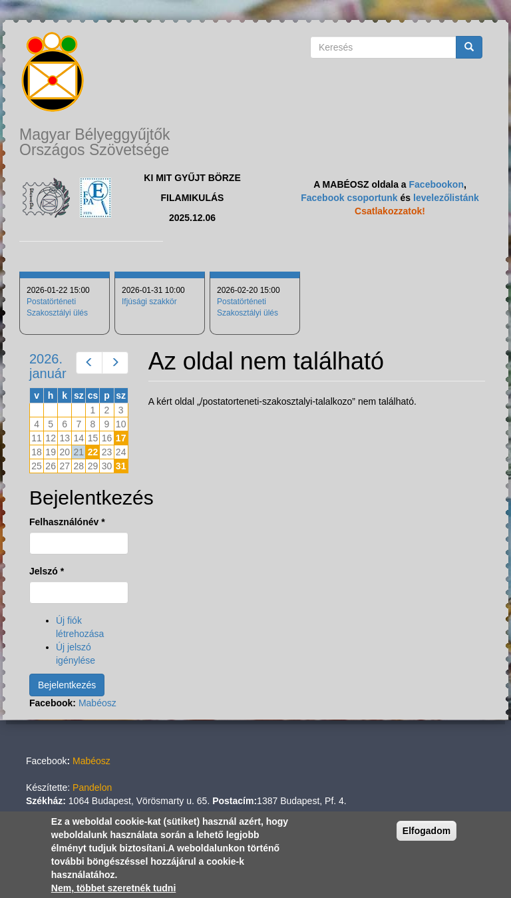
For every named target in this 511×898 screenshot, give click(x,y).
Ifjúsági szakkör (149, 301)
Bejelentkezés (67, 685)
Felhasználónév (67, 522)
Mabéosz (97, 703)
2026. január (48, 366)
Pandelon (92, 787)
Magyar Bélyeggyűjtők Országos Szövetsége (94, 142)
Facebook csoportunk (349, 197)
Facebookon (436, 184)
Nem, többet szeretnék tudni (113, 888)
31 (121, 466)
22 (93, 452)
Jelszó (46, 571)
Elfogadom (426, 830)
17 (121, 438)
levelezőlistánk (446, 197)
